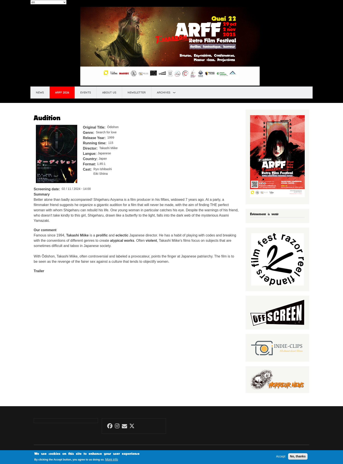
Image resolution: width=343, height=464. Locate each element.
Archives (163, 92)
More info (111, 459)
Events (85, 92)
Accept (280, 456)
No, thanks (298, 456)
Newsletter (137, 92)
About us (109, 92)
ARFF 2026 (62, 92)
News (40, 92)
